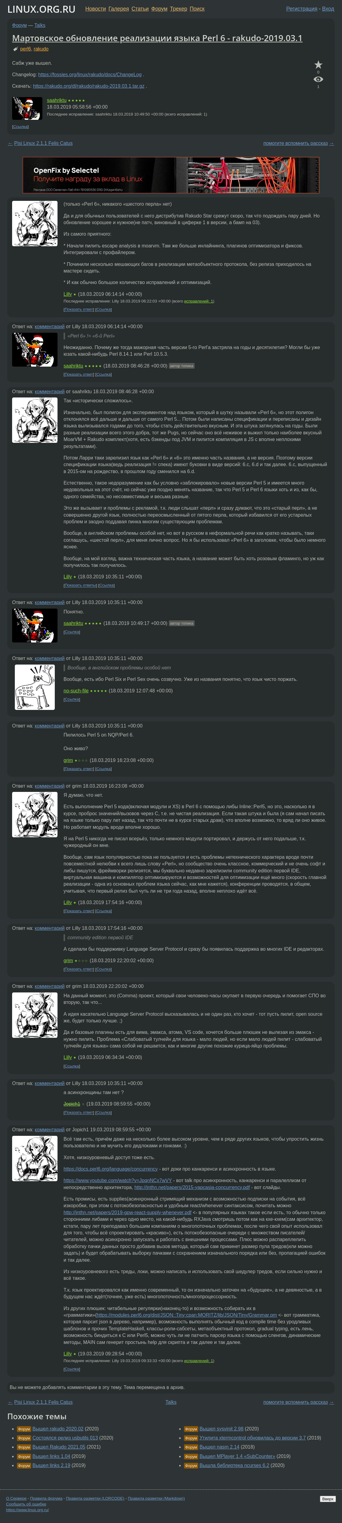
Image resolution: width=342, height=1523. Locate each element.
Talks (40, 25)
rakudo (41, 48)
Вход (328, 9)
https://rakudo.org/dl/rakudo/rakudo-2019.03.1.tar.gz (88, 86)
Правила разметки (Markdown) (156, 1498)
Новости (95, 9)
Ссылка (20, 126)
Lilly (68, 294)
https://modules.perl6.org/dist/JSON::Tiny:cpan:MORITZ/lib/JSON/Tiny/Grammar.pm (187, 1315)
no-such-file (76, 690)
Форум (159, 9)
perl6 (25, 48)
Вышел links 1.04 (51, 1456)
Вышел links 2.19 (51, 1465)
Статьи (140, 9)
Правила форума (46, 1498)
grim (68, 760)
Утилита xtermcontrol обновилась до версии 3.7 (252, 1437)
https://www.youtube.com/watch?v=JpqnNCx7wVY (118, 1180)
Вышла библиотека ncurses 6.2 (234, 1465)
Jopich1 (72, 1103)
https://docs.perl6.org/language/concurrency (111, 1169)
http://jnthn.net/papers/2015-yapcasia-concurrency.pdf (192, 1187)
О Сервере (16, 1498)
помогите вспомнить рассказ (295, 143)
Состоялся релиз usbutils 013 (65, 1437)
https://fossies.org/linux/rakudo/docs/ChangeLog (90, 74)
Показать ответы (80, 585)
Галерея (119, 9)
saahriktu (57, 100)
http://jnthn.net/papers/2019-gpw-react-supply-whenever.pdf (127, 1212)
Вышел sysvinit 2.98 (221, 1428)
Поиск (197, 9)
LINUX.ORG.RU (41, 8)
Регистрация (301, 9)
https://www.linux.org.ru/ (27, 1510)
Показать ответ (79, 309)
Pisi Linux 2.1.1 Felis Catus (43, 143)
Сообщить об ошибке (26, 1504)
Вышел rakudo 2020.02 (57, 1428)
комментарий (50, 326)
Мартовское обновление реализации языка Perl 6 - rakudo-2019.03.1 (157, 38)
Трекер (178, 9)
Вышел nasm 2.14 (219, 1446)
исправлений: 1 (198, 301)
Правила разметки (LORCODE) (95, 1498)
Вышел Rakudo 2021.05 (58, 1446)
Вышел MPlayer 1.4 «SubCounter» (237, 1456)
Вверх (328, 1499)
